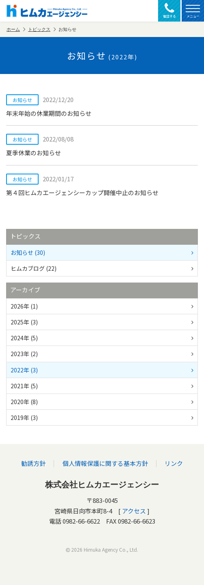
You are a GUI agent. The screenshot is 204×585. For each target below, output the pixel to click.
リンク (174, 463)
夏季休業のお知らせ (102, 145)
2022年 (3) (102, 370)
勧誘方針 (34, 463)
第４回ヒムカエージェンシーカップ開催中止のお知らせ (102, 185)
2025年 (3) (102, 322)
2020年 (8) (102, 402)
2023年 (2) (102, 354)
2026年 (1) (102, 306)
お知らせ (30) (102, 252)
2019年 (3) (102, 417)
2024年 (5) (102, 338)
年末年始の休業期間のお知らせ (102, 105)
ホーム (16, 29)
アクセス (134, 511)
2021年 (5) (102, 386)
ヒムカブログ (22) (102, 268)
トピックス (42, 29)
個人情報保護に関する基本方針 (105, 463)
